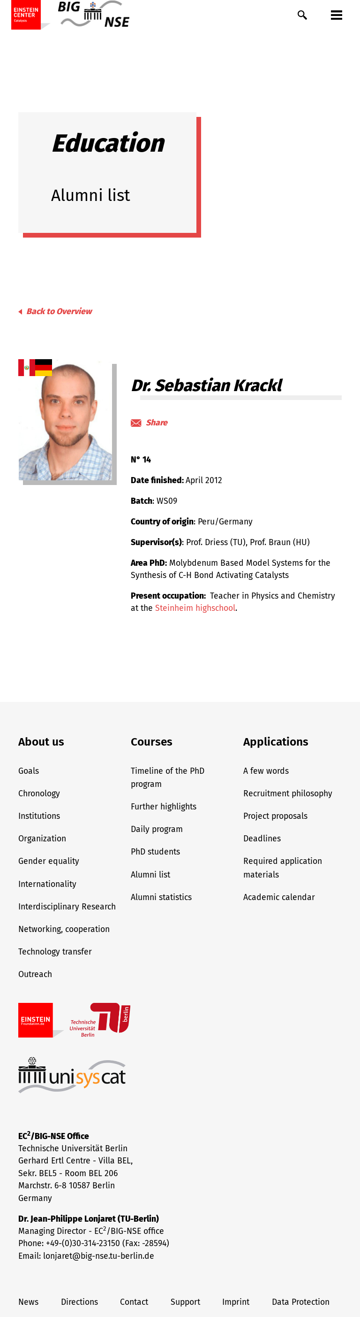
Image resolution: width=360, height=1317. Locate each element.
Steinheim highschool (195, 608)
